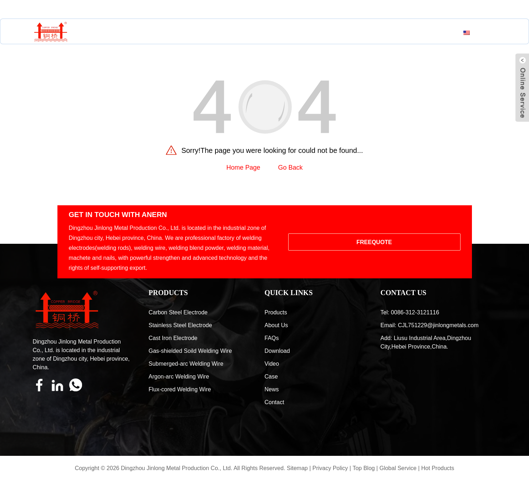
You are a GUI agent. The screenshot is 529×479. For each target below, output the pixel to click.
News (342, 32)
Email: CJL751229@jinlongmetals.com (430, 325)
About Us (216, 32)
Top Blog (363, 468)
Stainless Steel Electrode (180, 325)
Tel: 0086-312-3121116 (410, 312)
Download (277, 351)
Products (168, 32)
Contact (380, 32)
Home (126, 32)
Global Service (398, 468)
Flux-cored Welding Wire (180, 389)
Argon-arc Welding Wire (179, 377)
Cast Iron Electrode (173, 338)
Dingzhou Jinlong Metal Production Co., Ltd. (176, 468)
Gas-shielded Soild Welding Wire (190, 351)
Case (310, 32)
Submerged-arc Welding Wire (186, 364)
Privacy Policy (330, 468)
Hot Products (437, 468)
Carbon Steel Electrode (178, 312)
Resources (266, 32)
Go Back (290, 167)
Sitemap (297, 468)
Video (272, 364)
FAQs (272, 338)
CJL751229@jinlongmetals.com (93, 9)
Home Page (243, 167)
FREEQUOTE (374, 242)
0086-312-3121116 (182, 9)
